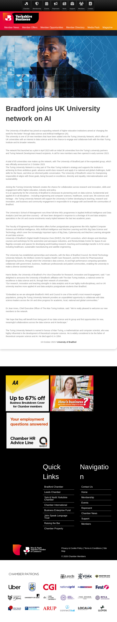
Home (84, 492)
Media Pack (94, 27)
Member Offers (29, 27)
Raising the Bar (52, 523)
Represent (86, 508)
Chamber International (55, 505)
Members (86, 524)
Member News (11, 27)
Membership (87, 497)
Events (84, 502)
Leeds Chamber (52, 492)
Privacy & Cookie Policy (72, 548)
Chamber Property (53, 528)
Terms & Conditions (93, 548)
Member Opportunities (52, 27)
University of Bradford (66, 352)
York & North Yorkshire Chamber (55, 498)
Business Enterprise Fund (57, 510)
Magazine (108, 27)
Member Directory (75, 27)
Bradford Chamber (53, 487)
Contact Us (87, 487)
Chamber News (89, 513)
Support (85, 518)
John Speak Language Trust (55, 516)
